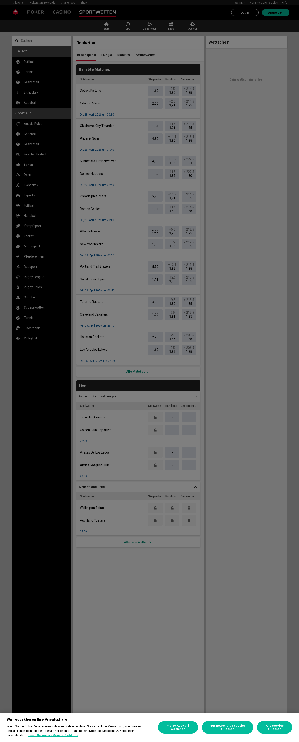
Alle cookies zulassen (275, 727)
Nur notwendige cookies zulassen (227, 727)
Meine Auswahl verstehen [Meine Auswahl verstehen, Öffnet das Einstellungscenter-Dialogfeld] (178, 727)
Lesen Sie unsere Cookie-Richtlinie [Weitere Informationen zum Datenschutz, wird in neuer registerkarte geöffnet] (53, 735)
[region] (149, 727)
